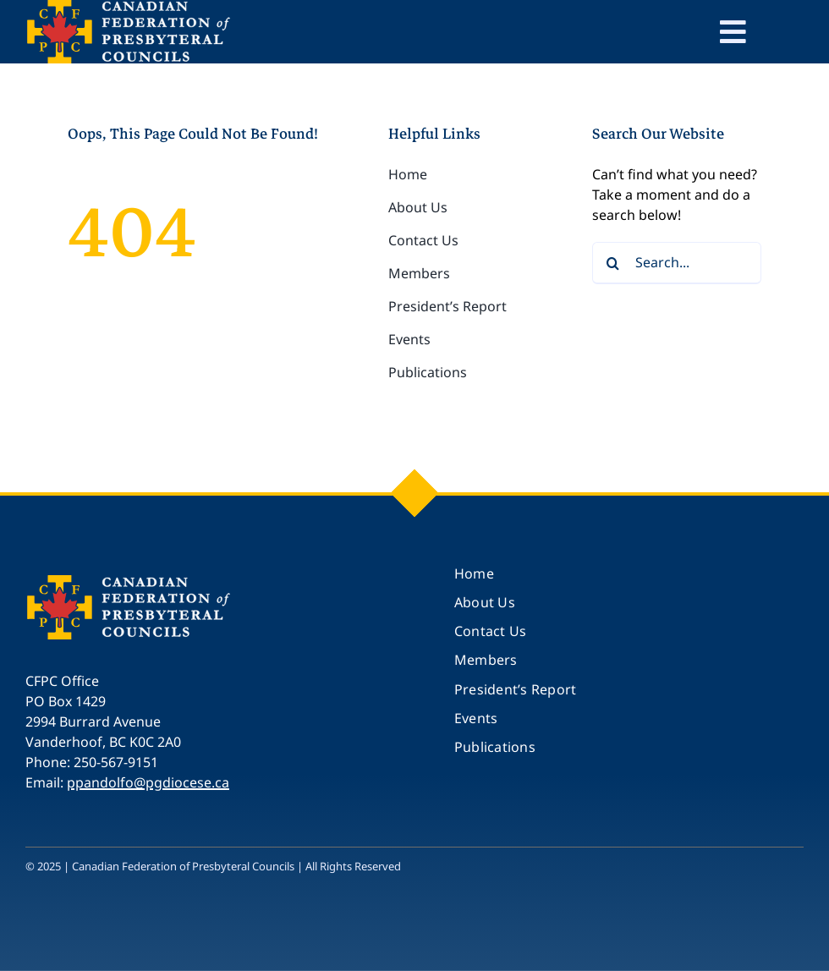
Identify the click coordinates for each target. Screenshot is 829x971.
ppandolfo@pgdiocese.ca (148, 782)
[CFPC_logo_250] (131, 581)
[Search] (613, 263)
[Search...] (676, 263)
